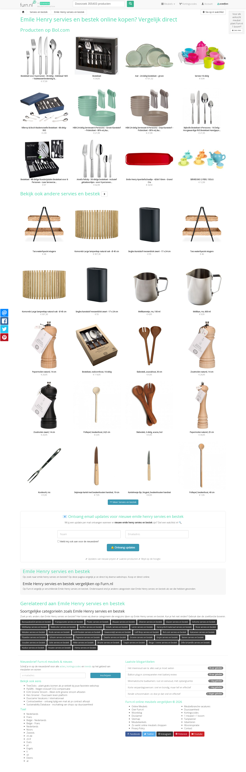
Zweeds (31, 732)
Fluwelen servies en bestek (33, 637)
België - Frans (33, 723)
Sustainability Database (38, 704)
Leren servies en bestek (142, 627)
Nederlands (32, 713)
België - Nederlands (36, 720)
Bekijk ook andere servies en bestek (63, 193)
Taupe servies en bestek (134, 642)
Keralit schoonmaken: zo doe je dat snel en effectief (175, 693)
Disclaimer (137, 715)
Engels (30, 748)
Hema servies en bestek (85, 647)
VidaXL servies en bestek (117, 627)
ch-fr (29, 739)
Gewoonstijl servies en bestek (117, 632)
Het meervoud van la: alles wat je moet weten (175, 668)
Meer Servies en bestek (123, 502)
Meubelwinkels (139, 722)
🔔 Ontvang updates (123, 547)
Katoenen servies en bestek (202, 632)
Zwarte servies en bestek (115, 637)
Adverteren (189, 722)
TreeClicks (32, 685)
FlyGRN (30, 688)
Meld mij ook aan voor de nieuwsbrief (78, 541)
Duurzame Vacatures (37, 698)
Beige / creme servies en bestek (163, 642)
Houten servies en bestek (59, 647)
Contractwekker (34, 701)
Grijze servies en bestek (167, 637)
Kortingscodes (191, 712)
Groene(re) (45, 3)
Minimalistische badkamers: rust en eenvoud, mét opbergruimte (175, 680)
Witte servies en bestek (83, 642)
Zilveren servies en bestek (150, 622)
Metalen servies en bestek (33, 632)
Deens (30, 757)
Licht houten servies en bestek (87, 632)
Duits (29, 742)
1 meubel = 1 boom (194, 715)
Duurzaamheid (191, 709)
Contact (188, 728)
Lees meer (236, 30)
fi (27, 751)
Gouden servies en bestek (33, 642)
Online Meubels (139, 706)
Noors (30, 729)
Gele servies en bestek (59, 642)
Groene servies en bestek (141, 637)
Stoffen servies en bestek (91, 627)
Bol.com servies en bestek (174, 632)
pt (28, 745)
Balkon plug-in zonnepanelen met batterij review (175, 674)
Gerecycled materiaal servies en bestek (174, 627)
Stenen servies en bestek (192, 637)
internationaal (57, 698)
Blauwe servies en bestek (123, 622)
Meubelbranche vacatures (197, 706)
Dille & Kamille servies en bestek (195, 642)
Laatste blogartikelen (140, 662)
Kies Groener (33, 695)
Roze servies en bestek (206, 627)
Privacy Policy (138, 728)
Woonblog (137, 712)
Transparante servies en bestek (69, 622)
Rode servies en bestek (59, 632)
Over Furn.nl (138, 709)
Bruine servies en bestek (108, 642)
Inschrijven (105, 675)
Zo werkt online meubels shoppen (149, 725)
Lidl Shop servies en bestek (147, 632)
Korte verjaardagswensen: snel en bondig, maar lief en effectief (175, 687)
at (28, 760)
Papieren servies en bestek (88, 637)
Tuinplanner (190, 718)
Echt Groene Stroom (37, 691)
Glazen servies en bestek (177, 622)
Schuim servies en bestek (61, 637)
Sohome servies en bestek (203, 622)
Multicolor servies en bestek (63, 627)
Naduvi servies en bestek (33, 647)
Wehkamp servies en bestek (34, 627)
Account (207, 3)
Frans (29, 717)
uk (28, 754)
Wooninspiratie (191, 725)
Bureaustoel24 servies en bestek (36, 622)
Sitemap (136, 718)
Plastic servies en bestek (97, 622)
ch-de (29, 735)
